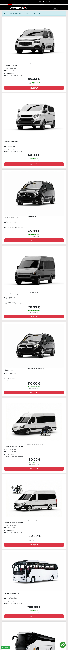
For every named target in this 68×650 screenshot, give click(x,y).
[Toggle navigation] (55, 8)
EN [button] (54, 2)
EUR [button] (48, 2)
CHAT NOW (5, 647)
